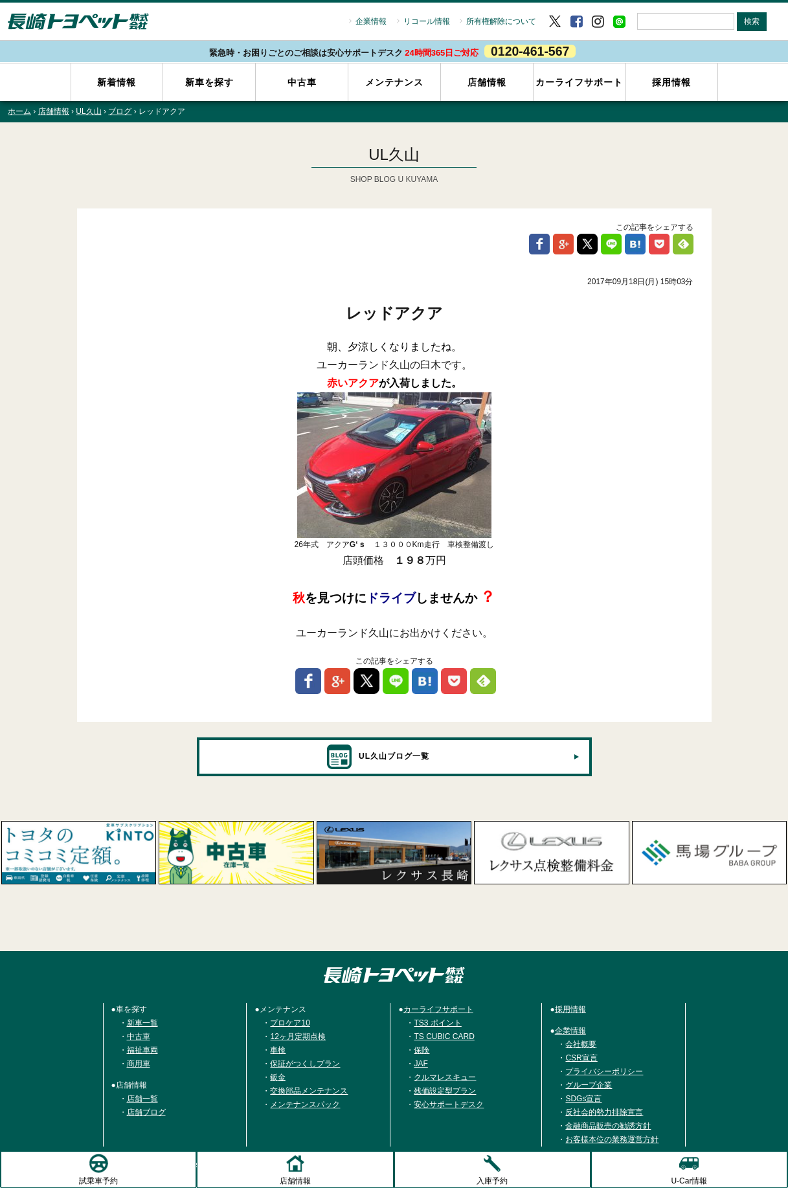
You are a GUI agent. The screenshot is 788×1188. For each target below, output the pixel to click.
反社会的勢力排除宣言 (604, 1112)
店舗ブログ (146, 1112)
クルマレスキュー (445, 1077)
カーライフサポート (579, 82)
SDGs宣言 (583, 1099)
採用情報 (671, 82)
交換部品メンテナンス (309, 1091)
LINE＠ (619, 22)
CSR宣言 (581, 1058)
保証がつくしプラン (305, 1064)
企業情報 (371, 21)
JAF (420, 1064)
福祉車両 (142, 1050)
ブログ (119, 112)
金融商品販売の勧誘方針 (608, 1126)
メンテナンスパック (305, 1105)
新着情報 (116, 82)
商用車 (138, 1064)
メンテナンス (394, 82)
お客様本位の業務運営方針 (612, 1140)
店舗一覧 (142, 1099)
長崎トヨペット (78, 21)
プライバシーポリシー (604, 1072)
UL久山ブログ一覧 (377, 757)
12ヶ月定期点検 (297, 1037)
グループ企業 (588, 1085)
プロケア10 (290, 1023)
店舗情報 (486, 82)
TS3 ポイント (437, 1023)
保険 (421, 1050)
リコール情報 (426, 21)
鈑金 (278, 1077)
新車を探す (209, 82)
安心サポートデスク (449, 1105)
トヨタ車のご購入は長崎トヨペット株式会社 (394, 975)
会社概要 (580, 1044)
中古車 (302, 82)
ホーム (19, 112)
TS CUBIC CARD (444, 1037)
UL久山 (88, 112)
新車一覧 (142, 1023)
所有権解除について (501, 21)
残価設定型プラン (445, 1091)
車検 (278, 1050)
